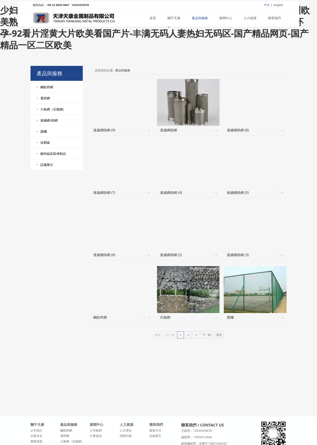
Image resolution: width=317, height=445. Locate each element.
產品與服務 (200, 19)
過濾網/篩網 (49, 120)
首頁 (153, 19)
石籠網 (165, 317)
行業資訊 (96, 436)
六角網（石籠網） (53, 109)
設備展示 (46, 164)
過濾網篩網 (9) (104, 130)
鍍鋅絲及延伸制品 (53, 153)
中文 (267, 6)
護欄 (43, 131)
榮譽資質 (36, 441)
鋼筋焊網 (46, 87)
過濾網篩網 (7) (104, 192)
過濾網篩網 (168, 130)
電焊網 (45, 98)
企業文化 (36, 436)
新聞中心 (225, 19)
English (278, 6)
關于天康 (173, 19)
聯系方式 (155, 430)
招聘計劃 (126, 436)
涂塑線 (45, 142)
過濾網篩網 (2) (171, 254)
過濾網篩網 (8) (238, 130)
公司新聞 (96, 430)
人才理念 (126, 430)
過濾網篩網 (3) (238, 254)
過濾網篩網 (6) (104, 254)
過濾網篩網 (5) (238, 192)
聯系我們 (274, 19)
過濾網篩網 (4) (171, 192)
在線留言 (155, 436)
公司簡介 (36, 430)
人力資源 (250, 19)
